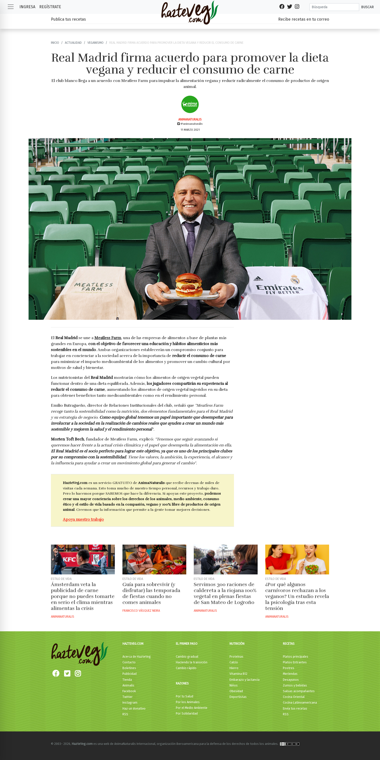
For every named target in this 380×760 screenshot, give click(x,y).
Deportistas (238, 697)
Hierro (233, 668)
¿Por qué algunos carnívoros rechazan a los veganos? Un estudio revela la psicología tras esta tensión (297, 596)
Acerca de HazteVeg (136, 656)
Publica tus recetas (68, 19)
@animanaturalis (190, 123)
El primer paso (186, 643)
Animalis (128, 685)
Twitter (127, 697)
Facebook (129, 691)
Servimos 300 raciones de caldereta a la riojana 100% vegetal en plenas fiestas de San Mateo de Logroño (225, 593)
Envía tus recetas (295, 708)
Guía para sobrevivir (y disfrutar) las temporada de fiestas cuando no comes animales (151, 593)
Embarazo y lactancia (244, 679)
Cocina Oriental (293, 697)
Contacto (129, 662)
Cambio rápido (186, 668)
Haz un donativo (134, 708)
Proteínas (236, 656)
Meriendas (290, 674)
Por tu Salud (184, 696)
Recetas (289, 643)
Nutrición (236, 643)
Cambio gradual (187, 656)
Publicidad (129, 674)
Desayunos (291, 679)
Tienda (127, 679)
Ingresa (27, 6)
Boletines (129, 668)
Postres (288, 668)
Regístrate (50, 6)
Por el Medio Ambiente (191, 708)
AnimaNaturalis (190, 119)
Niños (233, 685)
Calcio (233, 662)
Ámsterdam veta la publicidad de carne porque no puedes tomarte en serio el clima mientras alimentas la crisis (82, 596)
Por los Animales (188, 702)
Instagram (129, 702)
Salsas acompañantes (299, 691)
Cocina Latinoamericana (300, 702)
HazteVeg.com (132, 643)
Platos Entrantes (295, 662)
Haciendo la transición (191, 662)
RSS (125, 714)
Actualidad (73, 42)
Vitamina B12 (238, 674)
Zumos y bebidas (295, 685)
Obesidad (236, 691)
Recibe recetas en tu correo (303, 19)
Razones (182, 683)
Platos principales (295, 656)
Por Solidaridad (187, 713)
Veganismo (95, 42)
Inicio (55, 42)
